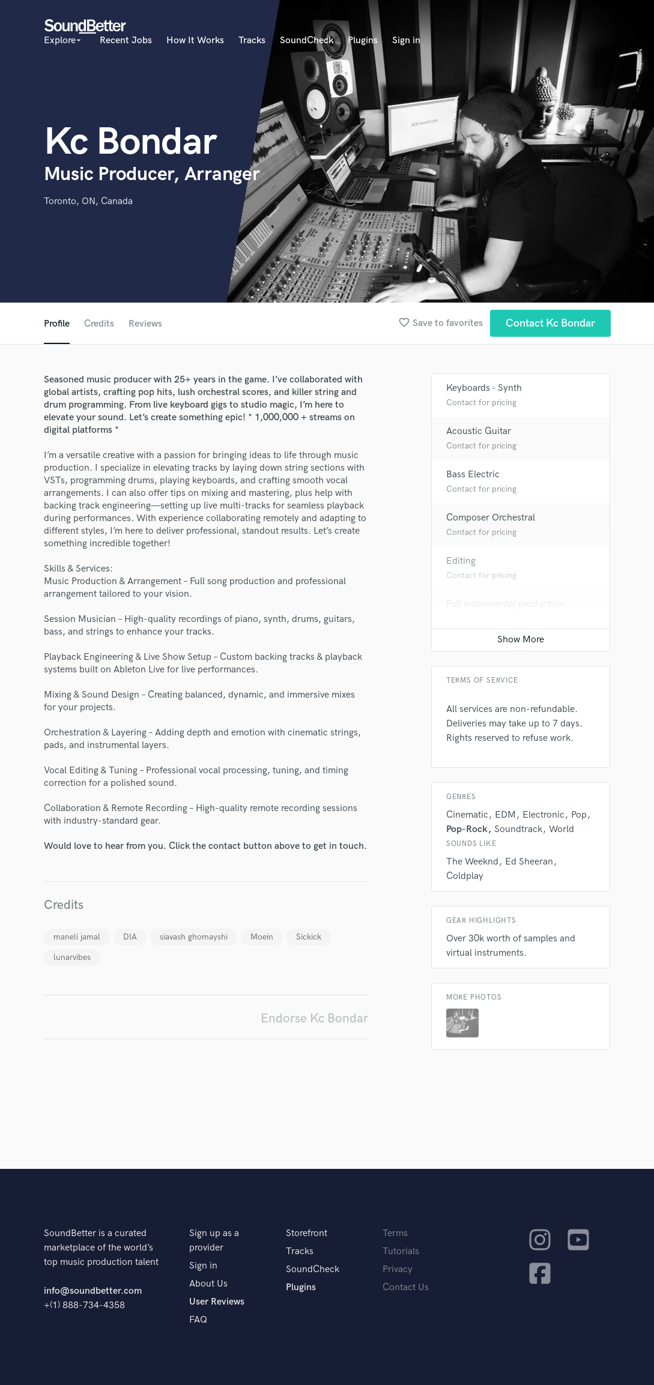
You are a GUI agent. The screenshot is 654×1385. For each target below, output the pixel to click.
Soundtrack (518, 829)
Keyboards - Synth (484, 388)
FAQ (198, 1320)
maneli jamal (76, 937)
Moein (261, 937)
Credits (99, 324)
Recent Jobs (126, 40)
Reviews (145, 324)
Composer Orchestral (490, 518)
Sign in (406, 40)
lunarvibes (72, 957)
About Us (208, 1284)
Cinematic (467, 815)
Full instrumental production (505, 604)
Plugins (363, 40)
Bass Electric (473, 474)
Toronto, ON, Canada (88, 201)
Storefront (306, 1233)
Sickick (308, 937)
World (561, 829)
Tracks (251, 40)
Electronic (543, 815)
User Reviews (216, 1302)
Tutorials (401, 1251)
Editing (461, 561)
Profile (57, 324)
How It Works (195, 40)
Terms (395, 1233)
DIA (130, 937)
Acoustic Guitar (478, 431)
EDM (505, 815)
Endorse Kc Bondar (314, 1018)
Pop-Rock (467, 829)
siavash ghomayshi (194, 937)
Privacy (398, 1269)
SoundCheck (306, 40)
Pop (579, 815)
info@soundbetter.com (93, 1291)
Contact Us (406, 1287)
